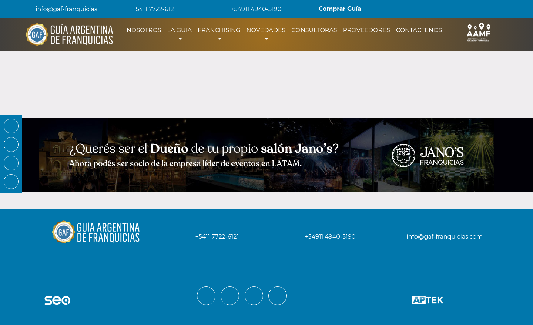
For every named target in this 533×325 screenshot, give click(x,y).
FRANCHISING (219, 30)
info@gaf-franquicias (60, 9)
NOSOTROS (145, 30)
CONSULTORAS (314, 30)
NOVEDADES (265, 30)
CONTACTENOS (419, 30)
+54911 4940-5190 (250, 9)
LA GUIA (179, 30)
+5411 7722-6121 (149, 9)
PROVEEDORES (366, 30)
